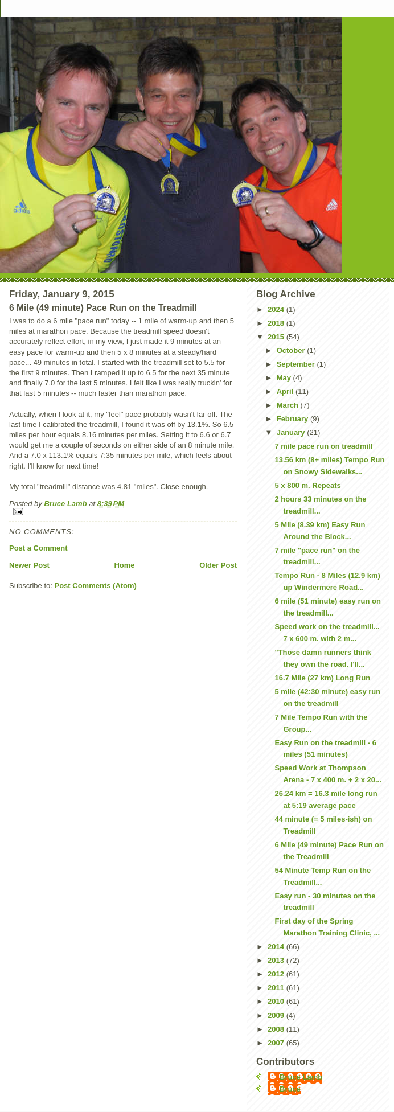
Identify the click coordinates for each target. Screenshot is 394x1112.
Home (124, 565)
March (289, 405)
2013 (277, 960)
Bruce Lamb (66, 503)
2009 (277, 1015)
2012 (277, 974)
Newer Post (29, 565)
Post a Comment (38, 548)
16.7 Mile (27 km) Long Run (322, 678)
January (292, 432)
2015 (277, 337)
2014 (277, 946)
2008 (277, 1029)
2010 (277, 1001)
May (285, 378)
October (292, 350)
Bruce (290, 1089)
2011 (277, 987)
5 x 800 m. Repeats (307, 485)
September (297, 364)
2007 (277, 1043)
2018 (277, 323)
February (293, 419)
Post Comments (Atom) (96, 585)
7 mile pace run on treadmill (323, 446)
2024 (277, 309)
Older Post (218, 565)
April (286, 391)
